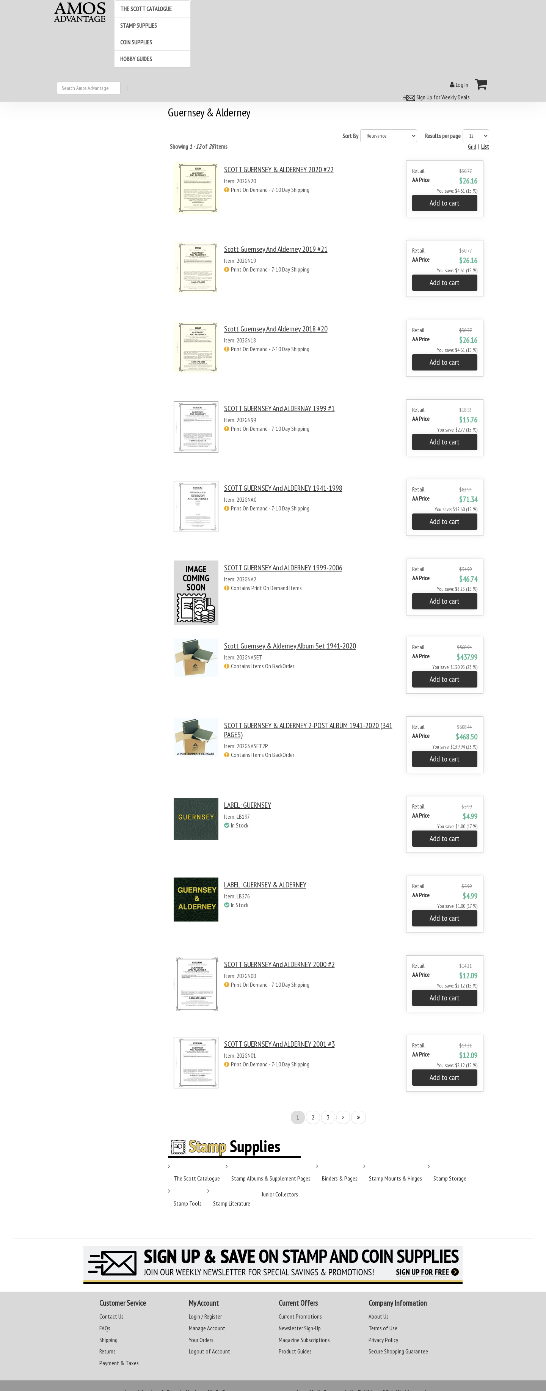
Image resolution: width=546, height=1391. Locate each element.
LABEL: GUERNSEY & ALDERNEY (265, 885)
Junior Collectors (280, 1194)
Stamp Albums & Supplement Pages (271, 1178)
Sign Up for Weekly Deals (435, 97)
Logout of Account (209, 1351)
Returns (107, 1351)
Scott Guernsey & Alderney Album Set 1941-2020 (290, 646)
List (485, 146)
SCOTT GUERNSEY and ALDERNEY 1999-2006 (283, 568)
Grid (472, 146)
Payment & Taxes (119, 1363)
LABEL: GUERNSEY (247, 805)
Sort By (350, 136)
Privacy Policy (383, 1340)
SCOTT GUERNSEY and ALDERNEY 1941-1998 (283, 488)
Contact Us (111, 1316)
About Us (379, 1316)
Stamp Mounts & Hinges (395, 1178)
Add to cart (445, 203)
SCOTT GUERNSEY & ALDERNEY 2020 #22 (279, 169)
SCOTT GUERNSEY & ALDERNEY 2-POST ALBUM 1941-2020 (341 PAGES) (308, 730)
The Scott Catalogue (197, 1178)
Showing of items (199, 146)
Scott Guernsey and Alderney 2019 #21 (276, 249)
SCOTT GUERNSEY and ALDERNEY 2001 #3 (279, 1044)
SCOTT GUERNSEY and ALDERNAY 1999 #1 (279, 408)
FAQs (104, 1328)
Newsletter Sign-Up (300, 1328)
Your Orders (201, 1340)
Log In (459, 84)
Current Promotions (300, 1316)
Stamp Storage (449, 1178)
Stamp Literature (231, 1203)
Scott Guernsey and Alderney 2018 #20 (276, 329)
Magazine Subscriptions (304, 1340)
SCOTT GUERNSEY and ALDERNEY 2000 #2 (279, 964)
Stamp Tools (188, 1203)
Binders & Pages (340, 1178)
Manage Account (207, 1328)
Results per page (443, 136)
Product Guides (295, 1351)
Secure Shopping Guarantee (398, 1351)
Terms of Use (383, 1328)
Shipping (108, 1340)
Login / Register (205, 1316)
